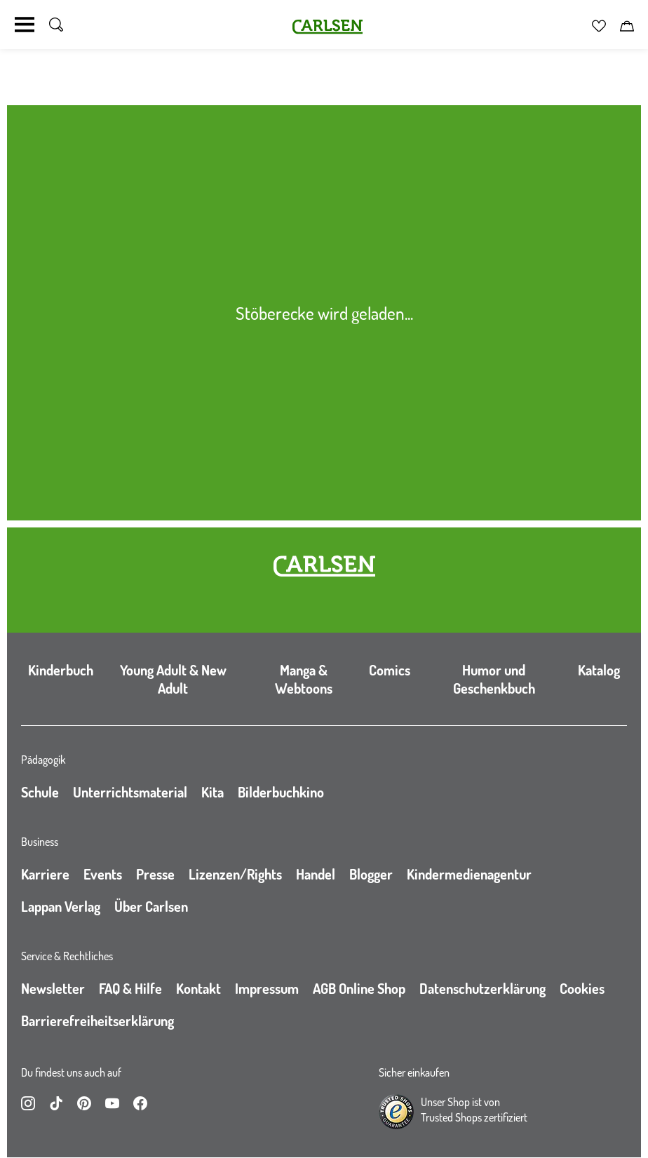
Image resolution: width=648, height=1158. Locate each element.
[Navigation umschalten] (24, 24)
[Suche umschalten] (56, 25)
